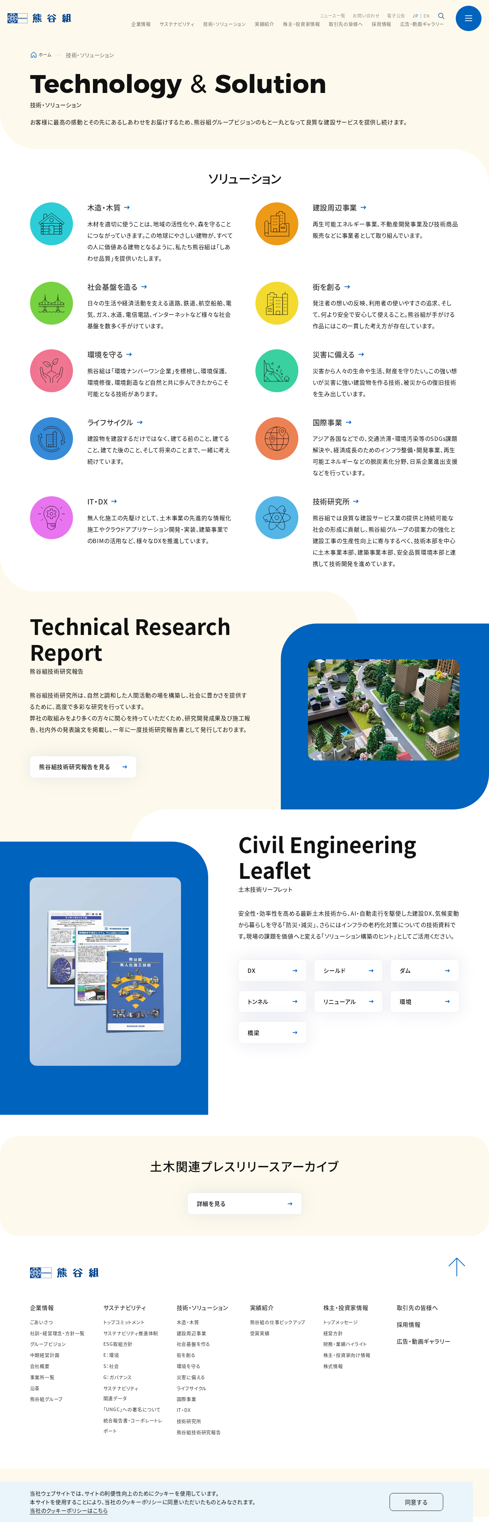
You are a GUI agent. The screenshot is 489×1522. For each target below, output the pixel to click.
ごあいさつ (41, 1327)
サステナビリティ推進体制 (130, 1338)
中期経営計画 (45, 1360)
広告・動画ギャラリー (422, 24)
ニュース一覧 (332, 16)
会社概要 (40, 1371)
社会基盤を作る (194, 1349)
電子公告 (396, 16)
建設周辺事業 (337, 207)
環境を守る (107, 356)
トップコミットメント (124, 1327)
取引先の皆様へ (346, 24)
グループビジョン (48, 1349)
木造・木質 (105, 207)
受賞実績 (260, 1338)
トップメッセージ (340, 1327)
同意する (432, 1502)
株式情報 (333, 1371)
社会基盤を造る (115, 288)
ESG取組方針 (118, 1349)
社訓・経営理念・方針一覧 (57, 1338)
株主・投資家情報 (345, 1312)
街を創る (328, 288)
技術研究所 (333, 505)
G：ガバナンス (117, 1382)
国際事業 (329, 425)
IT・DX (98, 505)
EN (427, 16)
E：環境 (111, 1360)
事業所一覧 (42, 1382)
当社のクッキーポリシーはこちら (69, 1510)
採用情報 (381, 24)
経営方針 (333, 1338)
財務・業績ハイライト (345, 1349)
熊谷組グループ (46, 1404)
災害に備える (336, 356)
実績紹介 (262, 1312)
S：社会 (111, 1371)
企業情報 (42, 1312)
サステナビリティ (124, 1312)
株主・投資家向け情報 (347, 1360)
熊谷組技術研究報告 (199, 1437)
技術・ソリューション (202, 1312)
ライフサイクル (112, 425)
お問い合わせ (366, 16)
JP (415, 16)
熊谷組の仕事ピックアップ (278, 1327)
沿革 (35, 1393)
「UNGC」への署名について (132, 1414)
